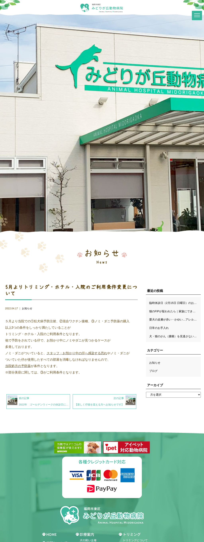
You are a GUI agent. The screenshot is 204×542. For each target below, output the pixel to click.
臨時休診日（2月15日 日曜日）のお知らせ (175, 302)
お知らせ (27, 308)
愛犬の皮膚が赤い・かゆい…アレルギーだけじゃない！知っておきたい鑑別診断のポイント (175, 319)
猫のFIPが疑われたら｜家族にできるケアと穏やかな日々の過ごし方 (175, 311)
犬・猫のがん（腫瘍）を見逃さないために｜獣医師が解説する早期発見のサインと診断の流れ (175, 336)
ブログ (153, 370)
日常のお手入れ (159, 327)
